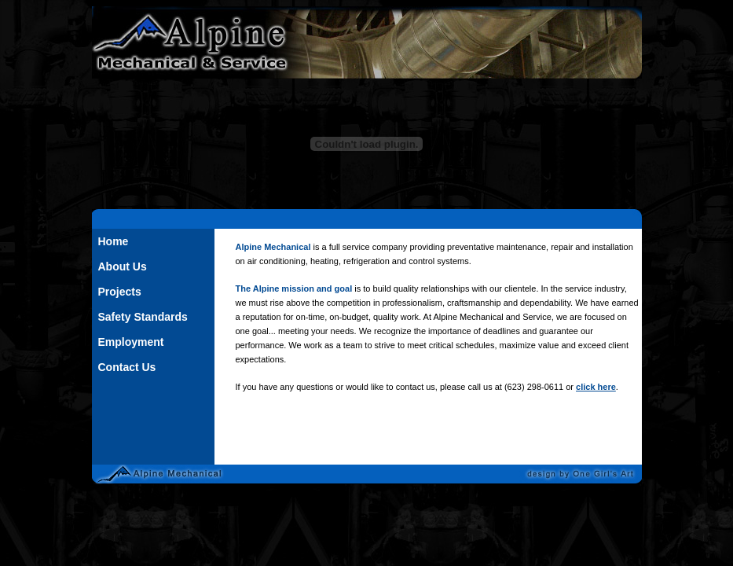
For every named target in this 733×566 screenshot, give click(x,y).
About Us (122, 266)
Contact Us (127, 367)
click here (596, 386)
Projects (119, 291)
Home (113, 241)
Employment (131, 342)
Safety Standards (143, 317)
